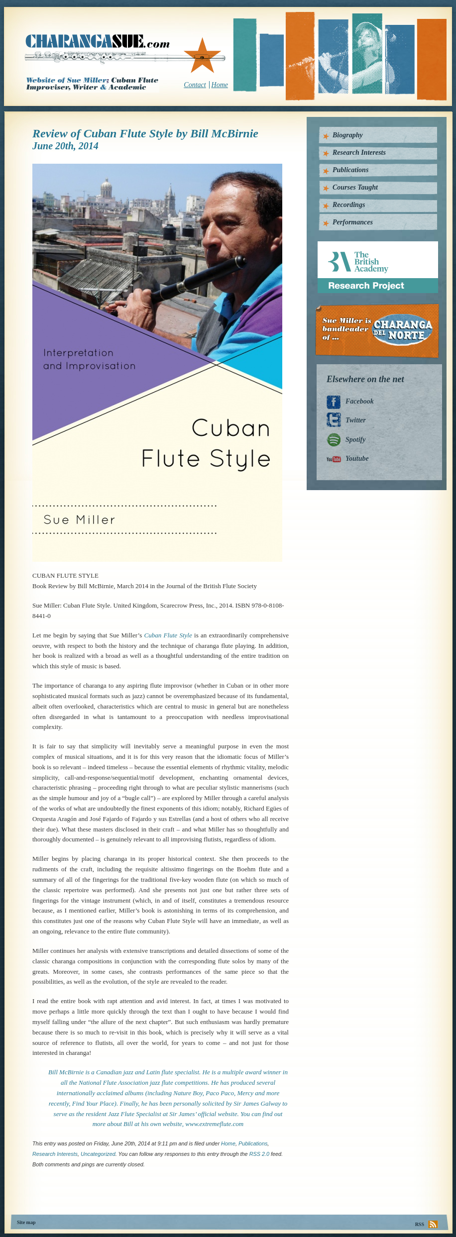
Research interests (55, 1154)
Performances (353, 222)
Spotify (355, 439)
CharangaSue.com (126, 54)
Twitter (355, 420)
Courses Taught (355, 187)
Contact (195, 85)
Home (220, 85)
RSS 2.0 (259, 1154)
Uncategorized (98, 1154)
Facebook (359, 401)
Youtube (357, 458)
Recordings (349, 204)
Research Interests (359, 152)
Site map (26, 1222)
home (228, 1143)
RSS (419, 1224)
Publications (252, 1143)
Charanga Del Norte (380, 331)
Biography (348, 135)
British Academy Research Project (369, 245)
